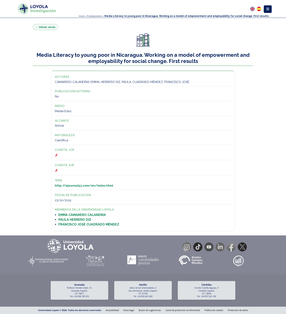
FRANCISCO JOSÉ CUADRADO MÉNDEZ (88, 224)
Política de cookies (214, 310)
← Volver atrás (45, 27)
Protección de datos (238, 310)
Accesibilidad (112, 310)
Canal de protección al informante (182, 310)
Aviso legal (129, 310)
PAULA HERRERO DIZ (74, 220)
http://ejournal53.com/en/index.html (84, 185)
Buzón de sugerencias (150, 310)
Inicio (81, 16)
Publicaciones (94, 16)
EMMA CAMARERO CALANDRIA (82, 215)
